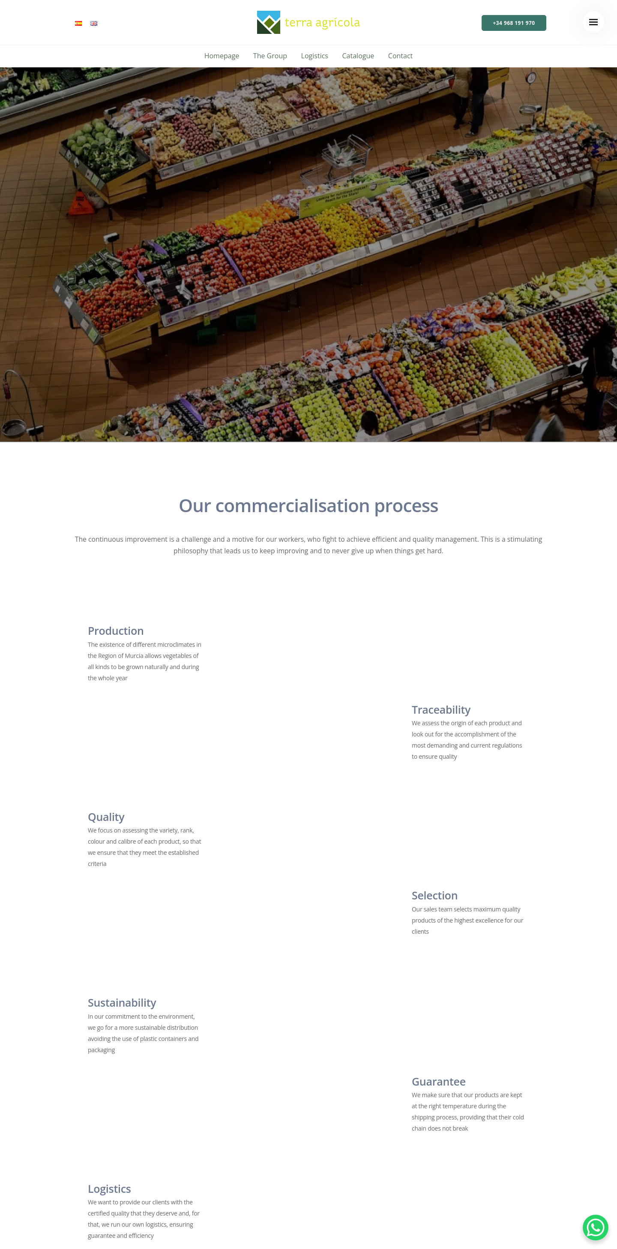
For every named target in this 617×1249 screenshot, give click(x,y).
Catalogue (358, 55)
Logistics (314, 55)
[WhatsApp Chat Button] (595, 1227)
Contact (400, 55)
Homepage (222, 55)
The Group (270, 55)
